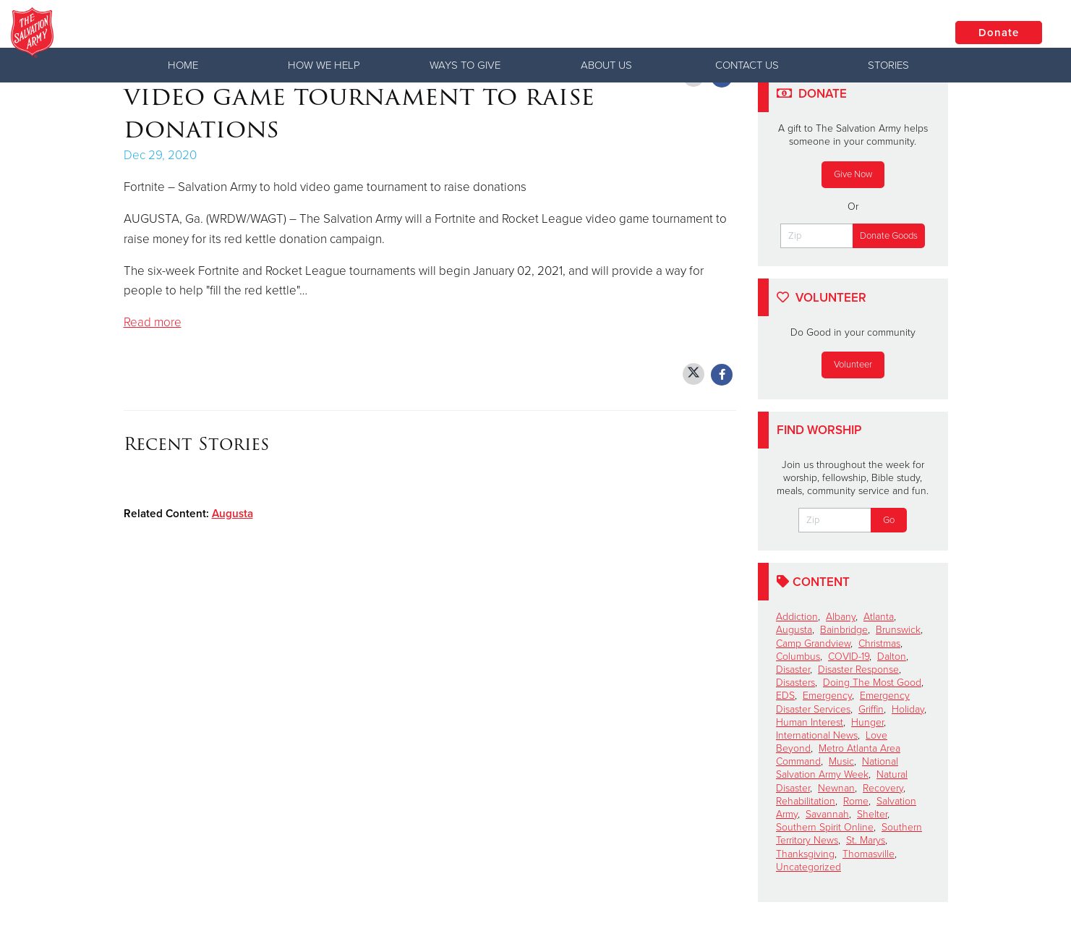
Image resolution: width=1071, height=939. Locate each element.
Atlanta (878, 617)
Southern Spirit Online (825, 827)
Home (183, 65)
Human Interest (809, 722)
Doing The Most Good (872, 682)
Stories (888, 65)
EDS (785, 695)
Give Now (853, 174)
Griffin (871, 709)
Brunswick (898, 630)
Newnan (836, 788)
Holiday (908, 709)
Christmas (879, 643)
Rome (856, 801)
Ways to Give (465, 65)
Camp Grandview (813, 643)
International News (817, 735)
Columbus (798, 656)
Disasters (795, 682)
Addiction (797, 617)
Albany (840, 617)
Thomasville (868, 854)
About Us (606, 65)
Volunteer (853, 364)
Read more (153, 322)
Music (841, 761)
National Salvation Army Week (837, 768)
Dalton (891, 656)
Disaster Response (858, 669)
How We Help (324, 65)
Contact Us (747, 65)
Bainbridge (844, 630)
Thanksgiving (805, 854)
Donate (998, 32)
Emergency (827, 695)
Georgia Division (220, 32)
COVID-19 (848, 656)
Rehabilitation (805, 801)
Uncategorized (808, 867)
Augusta (232, 513)
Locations (889, 32)
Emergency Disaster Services (843, 702)
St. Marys (865, 840)
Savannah (827, 814)
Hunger (867, 722)
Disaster (793, 669)
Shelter (872, 814)
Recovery (883, 788)
